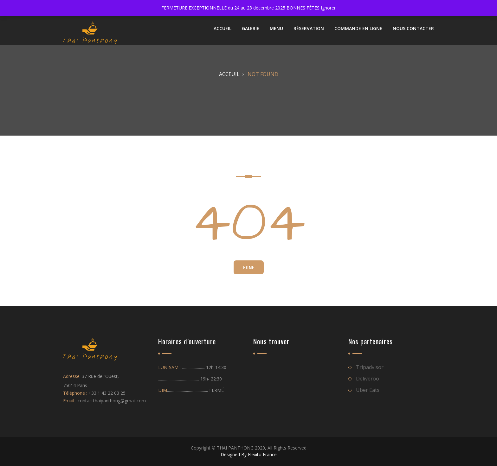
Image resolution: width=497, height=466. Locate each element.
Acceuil (229, 74)
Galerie (250, 28)
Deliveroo (367, 378)
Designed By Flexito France (249, 454)
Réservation (309, 28)
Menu (276, 28)
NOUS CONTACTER (413, 28)
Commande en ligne (358, 28)
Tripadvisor (370, 367)
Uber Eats (367, 389)
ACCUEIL (222, 28)
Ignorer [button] (328, 8)
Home (248, 267)
